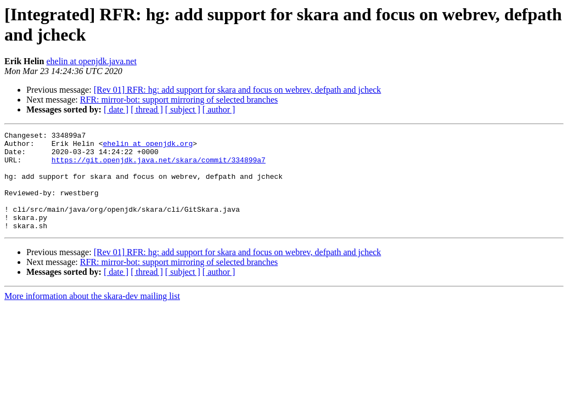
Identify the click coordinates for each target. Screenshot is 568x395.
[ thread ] (147, 109)
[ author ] (219, 109)
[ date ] (116, 109)
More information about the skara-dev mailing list (92, 315)
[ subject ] (182, 109)
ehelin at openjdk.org (148, 146)
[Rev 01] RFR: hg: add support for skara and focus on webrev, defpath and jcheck (237, 89)
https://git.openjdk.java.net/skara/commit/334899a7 (159, 166)
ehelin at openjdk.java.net (91, 61)
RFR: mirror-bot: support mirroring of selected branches (179, 99)
